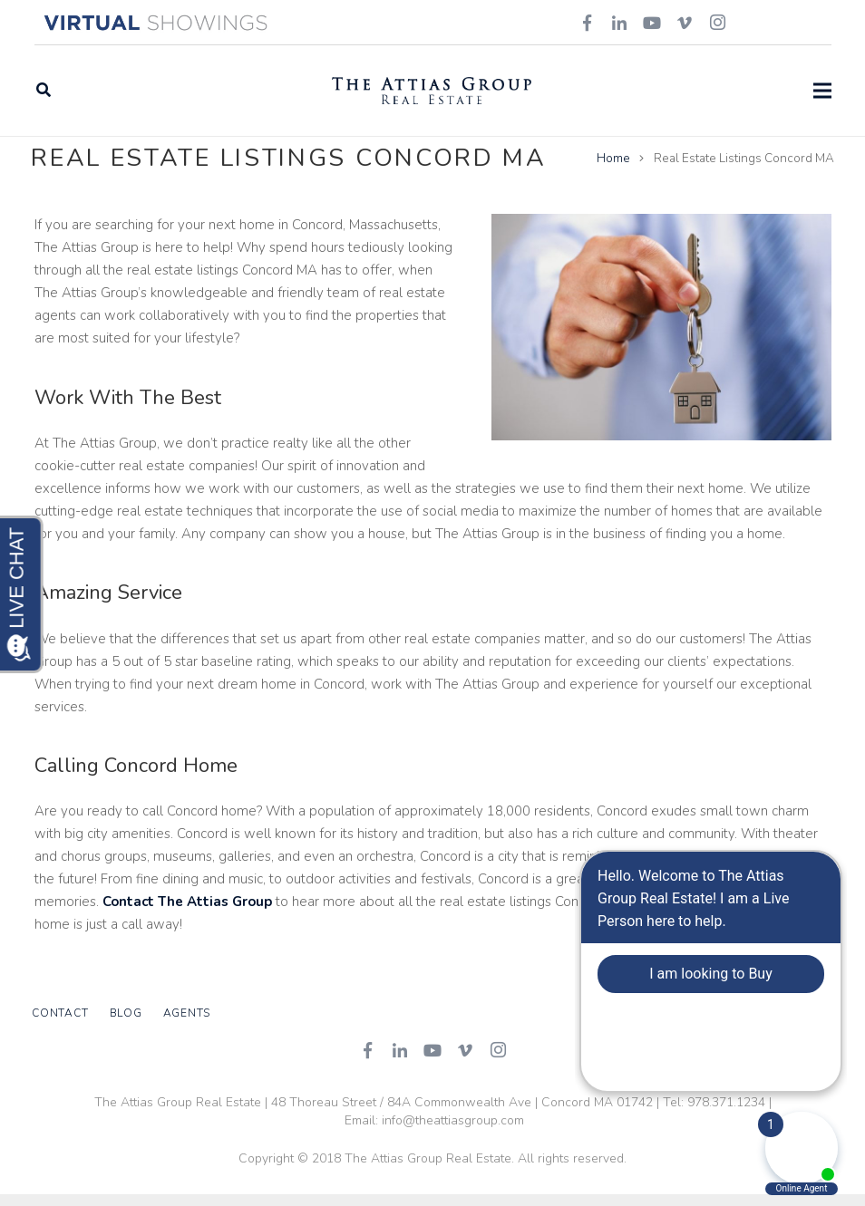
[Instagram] (497, 1062)
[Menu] (822, 90)
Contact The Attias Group (187, 914)
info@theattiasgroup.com (453, 1132)
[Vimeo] (465, 1062)
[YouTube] (432, 1062)
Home (610, 169)
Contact (60, 1025)
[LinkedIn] (400, 1062)
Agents (187, 1025)
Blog (126, 1025)
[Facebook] (367, 1062)
